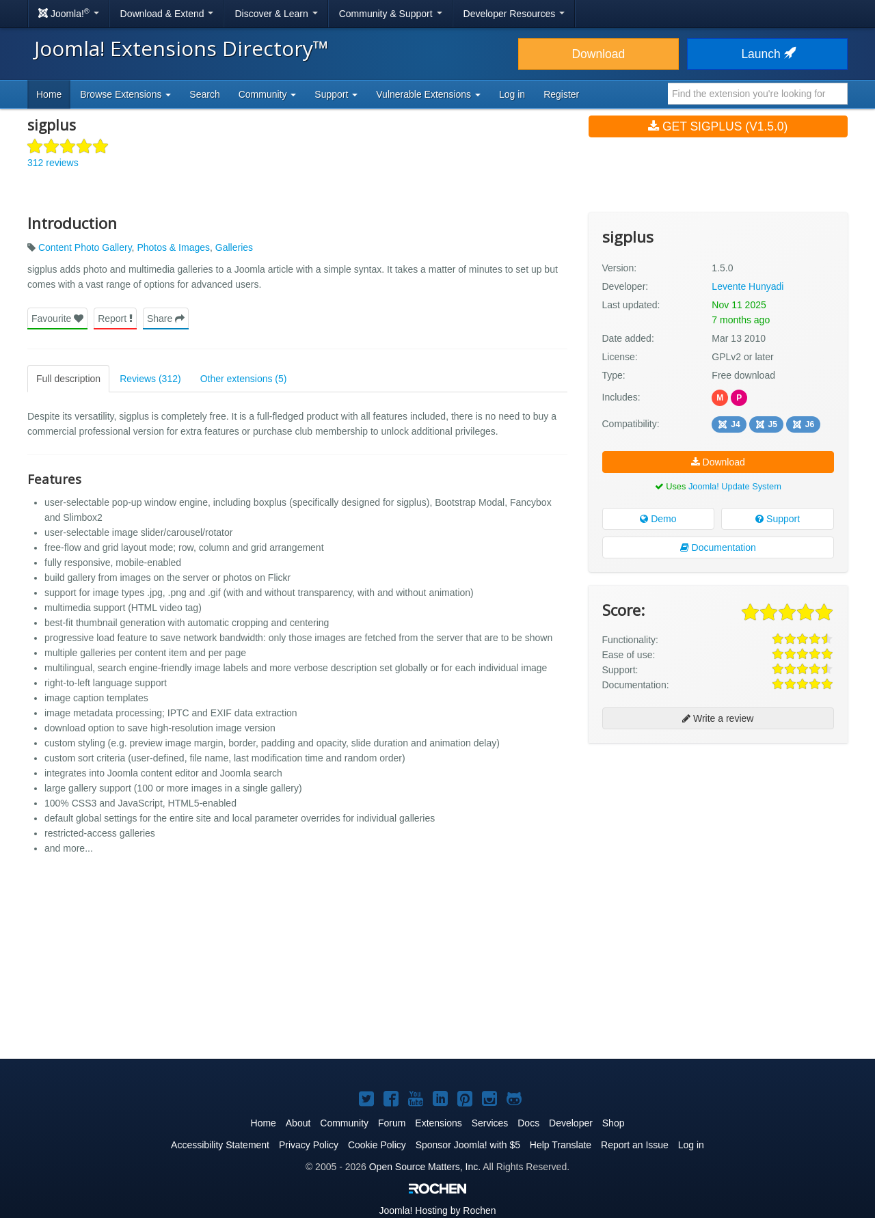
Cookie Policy (377, 1144)
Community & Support (390, 13)
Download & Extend (167, 13)
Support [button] (336, 94)
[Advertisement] (718, 842)
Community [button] (268, 94)
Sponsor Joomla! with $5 (468, 1144)
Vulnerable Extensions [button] (428, 94)
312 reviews (53, 162)
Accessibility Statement (220, 1144)
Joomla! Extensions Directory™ (181, 48)
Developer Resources (514, 13)
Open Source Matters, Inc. (425, 1166)
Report (115, 318)
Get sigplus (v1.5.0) (718, 126)
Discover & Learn (275, 13)
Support (777, 518)
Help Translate (560, 1144)
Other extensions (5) (243, 378)
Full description (68, 378)
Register (561, 94)
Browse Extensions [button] (125, 94)
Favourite (57, 318)
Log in (512, 94)
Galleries (234, 247)
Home (49, 94)
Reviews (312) (150, 378)
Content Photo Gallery (85, 247)
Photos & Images (173, 247)
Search (204, 94)
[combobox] (758, 94)
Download (598, 54)
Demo (658, 518)
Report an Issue (635, 1144)
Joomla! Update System (734, 486)
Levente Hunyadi (747, 286)
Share (166, 318)
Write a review (717, 718)
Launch (767, 54)
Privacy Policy (308, 1144)
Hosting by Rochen (437, 1210)
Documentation (718, 547)
